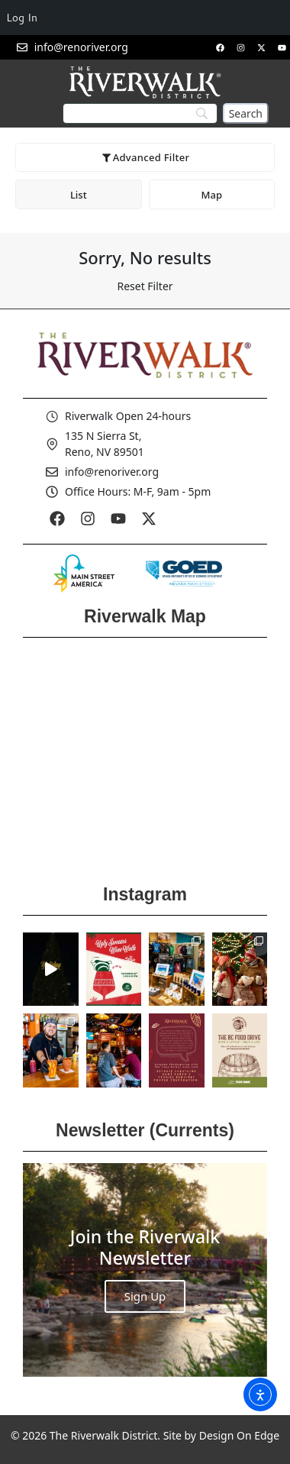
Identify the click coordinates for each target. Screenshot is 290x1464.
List (78, 195)
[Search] (246, 113)
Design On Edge (239, 1435)
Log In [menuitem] (21, 17)
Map (211, 195)
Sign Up (145, 1296)
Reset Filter (144, 286)
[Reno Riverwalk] (145, 756)
